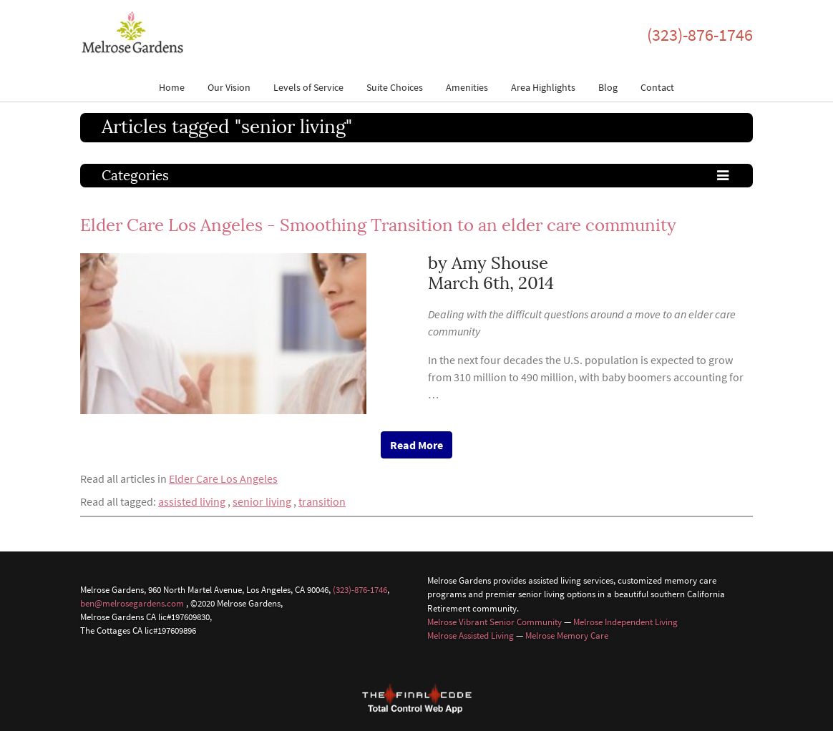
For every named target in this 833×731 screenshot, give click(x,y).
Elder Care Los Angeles (223, 478)
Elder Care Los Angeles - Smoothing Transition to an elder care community (378, 225)
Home (172, 87)
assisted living (191, 501)
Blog (608, 87)
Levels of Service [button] (308, 87)
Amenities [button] (467, 87)
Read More (416, 445)
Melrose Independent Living (625, 621)
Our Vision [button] (229, 87)
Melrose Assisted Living (470, 635)
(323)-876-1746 (700, 35)
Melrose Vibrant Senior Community (494, 621)
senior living (262, 501)
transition (322, 501)
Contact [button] (657, 87)
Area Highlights (543, 87)
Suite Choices (394, 87)
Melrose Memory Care (566, 635)
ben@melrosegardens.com (132, 603)
